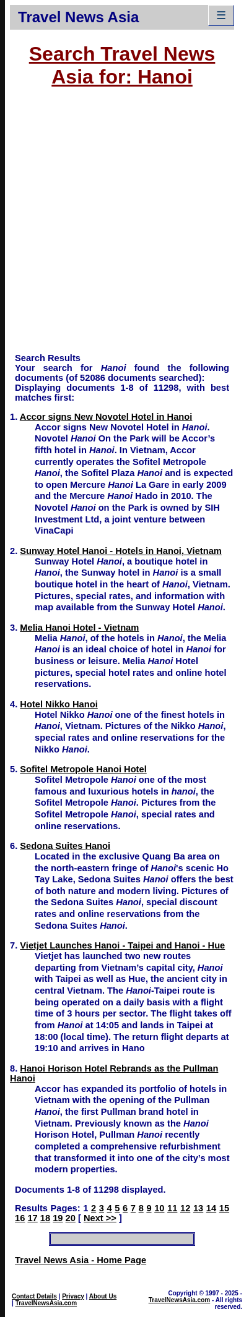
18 (45, 1218)
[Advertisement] (117, 226)
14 (211, 1208)
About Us (102, 1296)
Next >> (100, 1218)
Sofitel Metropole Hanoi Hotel (83, 769)
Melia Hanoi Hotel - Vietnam (79, 628)
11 (172, 1208)
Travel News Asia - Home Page (80, 1260)
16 (20, 1218)
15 (224, 1208)
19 (58, 1218)
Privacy (73, 1296)
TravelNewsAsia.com (46, 1303)
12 (185, 1208)
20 (71, 1218)
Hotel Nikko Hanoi (58, 704)
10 (159, 1208)
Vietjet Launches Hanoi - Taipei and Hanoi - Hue (122, 945)
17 (32, 1218)
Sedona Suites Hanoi (65, 846)
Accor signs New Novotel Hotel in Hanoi (106, 417)
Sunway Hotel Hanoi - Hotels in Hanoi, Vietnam (120, 551)
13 (198, 1208)
